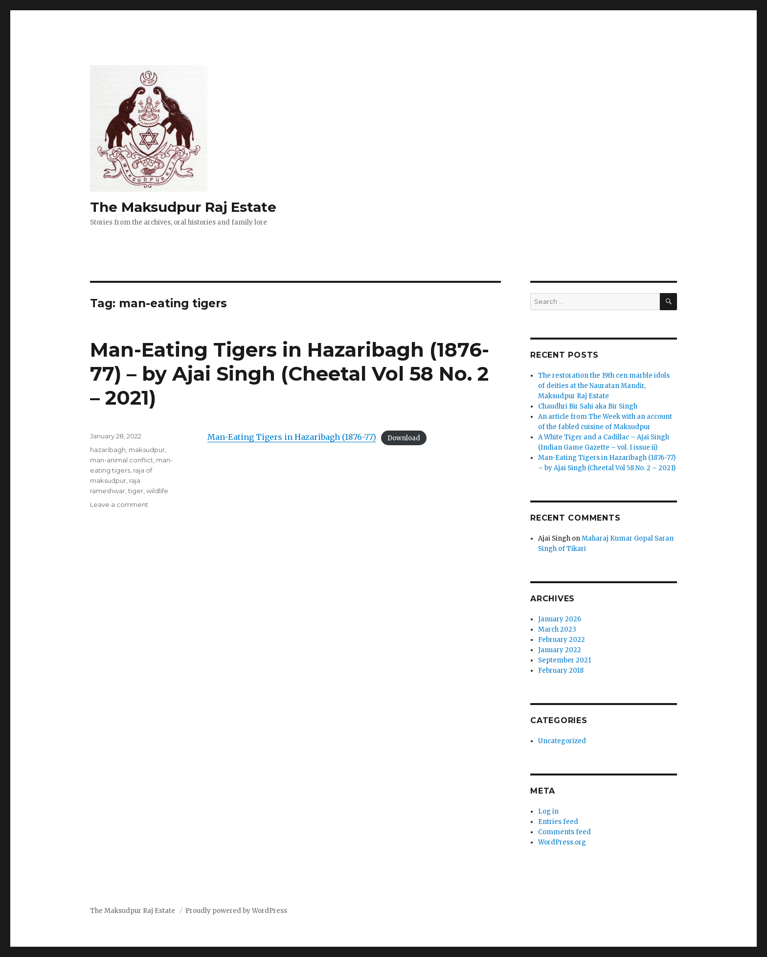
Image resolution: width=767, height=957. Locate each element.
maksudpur (147, 450)
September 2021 (564, 660)
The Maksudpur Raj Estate (183, 207)
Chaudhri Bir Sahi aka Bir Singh (587, 406)
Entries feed (558, 822)
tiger (135, 491)
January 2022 (559, 650)
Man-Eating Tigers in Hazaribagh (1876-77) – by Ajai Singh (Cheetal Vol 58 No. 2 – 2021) (289, 374)
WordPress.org (562, 842)
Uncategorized (562, 741)
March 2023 (557, 629)
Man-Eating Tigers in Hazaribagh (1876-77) (291, 437)
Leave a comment (119, 504)
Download (403, 437)
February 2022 (561, 640)
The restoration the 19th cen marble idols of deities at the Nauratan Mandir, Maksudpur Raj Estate (604, 385)
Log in (548, 811)
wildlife (157, 491)
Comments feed (564, 832)
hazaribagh (108, 450)
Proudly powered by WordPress (236, 911)
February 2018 (561, 670)
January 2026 (559, 619)
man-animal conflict (121, 460)
